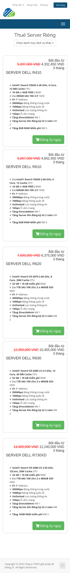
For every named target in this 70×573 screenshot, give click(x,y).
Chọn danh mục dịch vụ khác (35, 43)
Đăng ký (44, 4)
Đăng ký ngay (48, 139)
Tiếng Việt (18, 4)
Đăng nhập (32, 4)
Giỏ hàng (60, 5)
